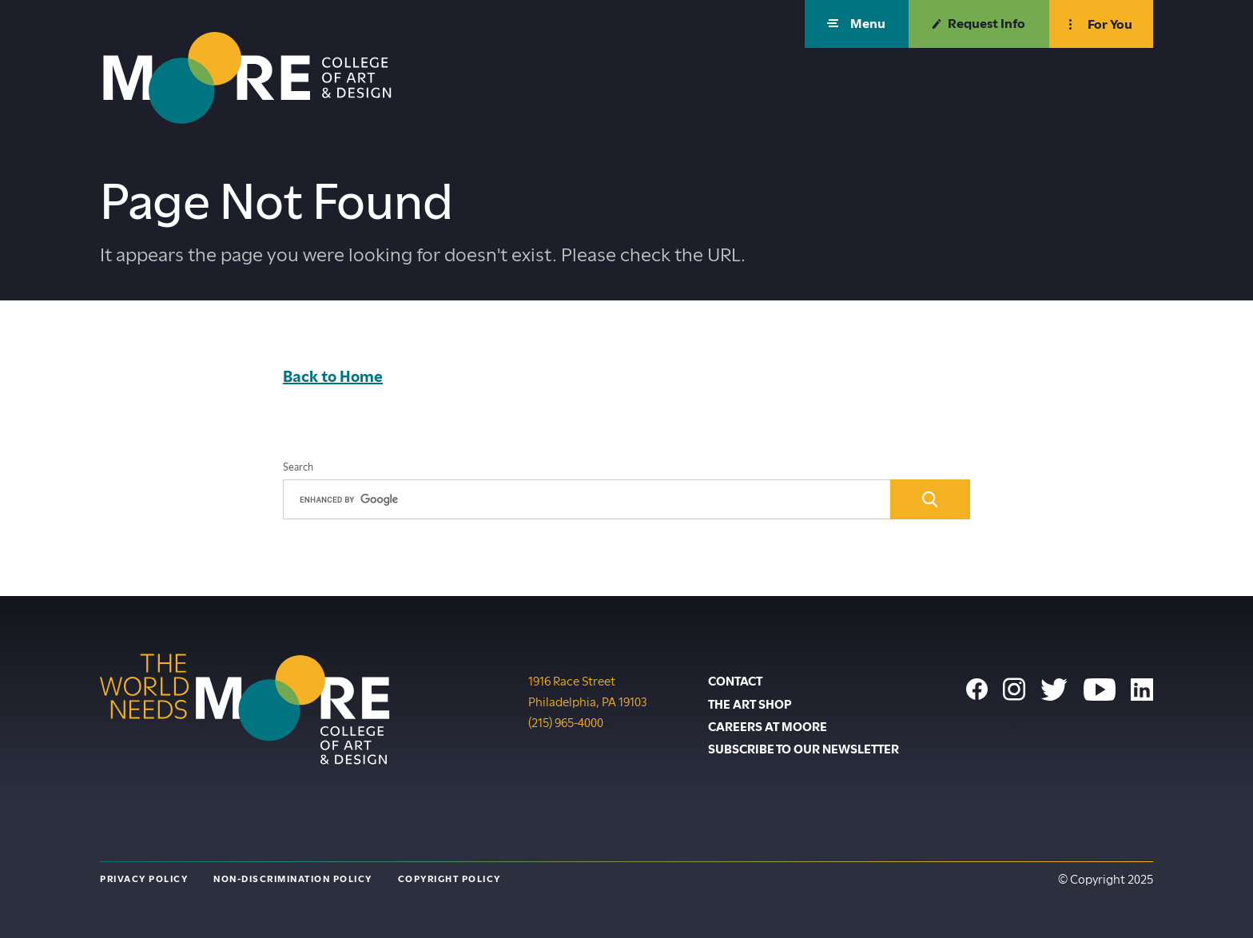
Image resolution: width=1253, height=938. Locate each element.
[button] (857, 24)
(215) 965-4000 (565, 721)
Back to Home (333, 377)
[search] (586, 499)
